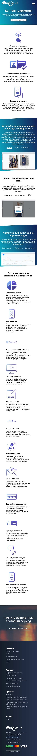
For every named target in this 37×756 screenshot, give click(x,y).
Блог (7, 719)
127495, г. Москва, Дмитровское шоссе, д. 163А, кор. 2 (16, 733)
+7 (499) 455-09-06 (12, 737)
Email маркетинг (11, 656)
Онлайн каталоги (12, 675)
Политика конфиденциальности (16, 700)
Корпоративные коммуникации (16, 681)
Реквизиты (9, 694)
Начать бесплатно (18, 20)
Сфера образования (13, 686)
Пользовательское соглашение (16, 697)
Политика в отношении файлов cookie (16, 707)
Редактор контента (12, 651)
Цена (8, 662)
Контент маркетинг (12, 683)
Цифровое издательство (14, 673)
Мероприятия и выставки (14, 678)
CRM (7, 654)
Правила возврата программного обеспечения (17, 703)
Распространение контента (15, 659)
